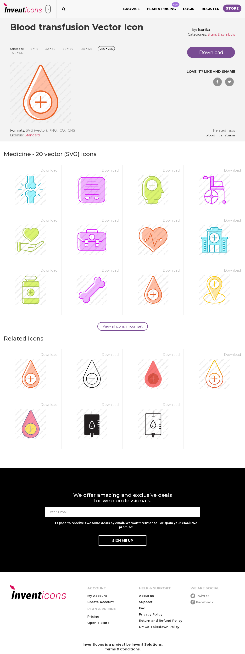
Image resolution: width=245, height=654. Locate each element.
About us (146, 596)
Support (145, 602)
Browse (131, 9)
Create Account (100, 602)
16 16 (34, 48)
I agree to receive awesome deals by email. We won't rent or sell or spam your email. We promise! (126, 525)
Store (232, 8)
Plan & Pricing (163, 6)
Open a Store (98, 623)
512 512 (17, 53)
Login (189, 9)
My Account (97, 596)
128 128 (86, 48)
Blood (210, 135)
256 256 (106, 48)
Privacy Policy (150, 614)
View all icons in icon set (123, 326)
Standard (32, 135)
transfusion (226, 135)
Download (48, 170)
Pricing (93, 616)
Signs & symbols (221, 34)
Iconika (204, 30)
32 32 (50, 48)
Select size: (17, 48)
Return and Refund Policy (160, 620)
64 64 (68, 48)
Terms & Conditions (122, 649)
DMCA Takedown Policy (159, 627)
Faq (142, 608)
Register (210, 9)
